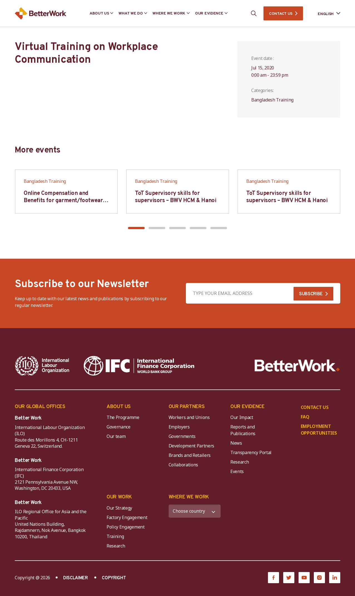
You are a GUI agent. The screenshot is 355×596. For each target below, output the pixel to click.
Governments (182, 436)
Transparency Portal (251, 452)
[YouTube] (304, 577)
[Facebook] (273, 577)
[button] (136, 228)
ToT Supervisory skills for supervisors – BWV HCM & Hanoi (175, 197)
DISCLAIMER (75, 578)
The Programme (123, 417)
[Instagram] (319, 577)
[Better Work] (297, 365)
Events (237, 471)
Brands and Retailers (190, 455)
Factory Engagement (127, 517)
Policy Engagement (127, 527)
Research (239, 462)
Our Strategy (119, 508)
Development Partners (192, 446)
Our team (116, 436)
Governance (118, 427)
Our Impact (241, 417)
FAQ (305, 417)
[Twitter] (288, 577)
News (236, 443)
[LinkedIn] (334, 577)
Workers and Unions (189, 417)
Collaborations (183, 465)
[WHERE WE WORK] (195, 511)
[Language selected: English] (325, 13)
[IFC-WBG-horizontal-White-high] (139, 365)
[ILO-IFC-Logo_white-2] (42, 365)
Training (115, 536)
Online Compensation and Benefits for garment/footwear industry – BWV (63, 201)
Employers (179, 427)
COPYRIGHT (114, 578)
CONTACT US (280, 13)
